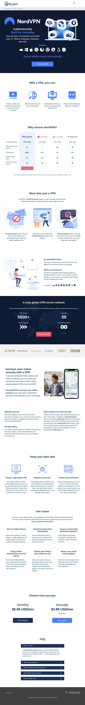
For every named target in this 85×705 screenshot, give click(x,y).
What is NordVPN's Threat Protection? (43, 667)
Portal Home (7, 8)
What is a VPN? (43, 645)
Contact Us (9, 693)
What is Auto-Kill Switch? (43, 662)
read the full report (49, 174)
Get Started (23, 620)
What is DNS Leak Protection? (43, 673)
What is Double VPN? (43, 678)
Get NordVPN (42, 64)
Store (14, 8)
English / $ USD (74, 692)
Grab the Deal (43, 334)
